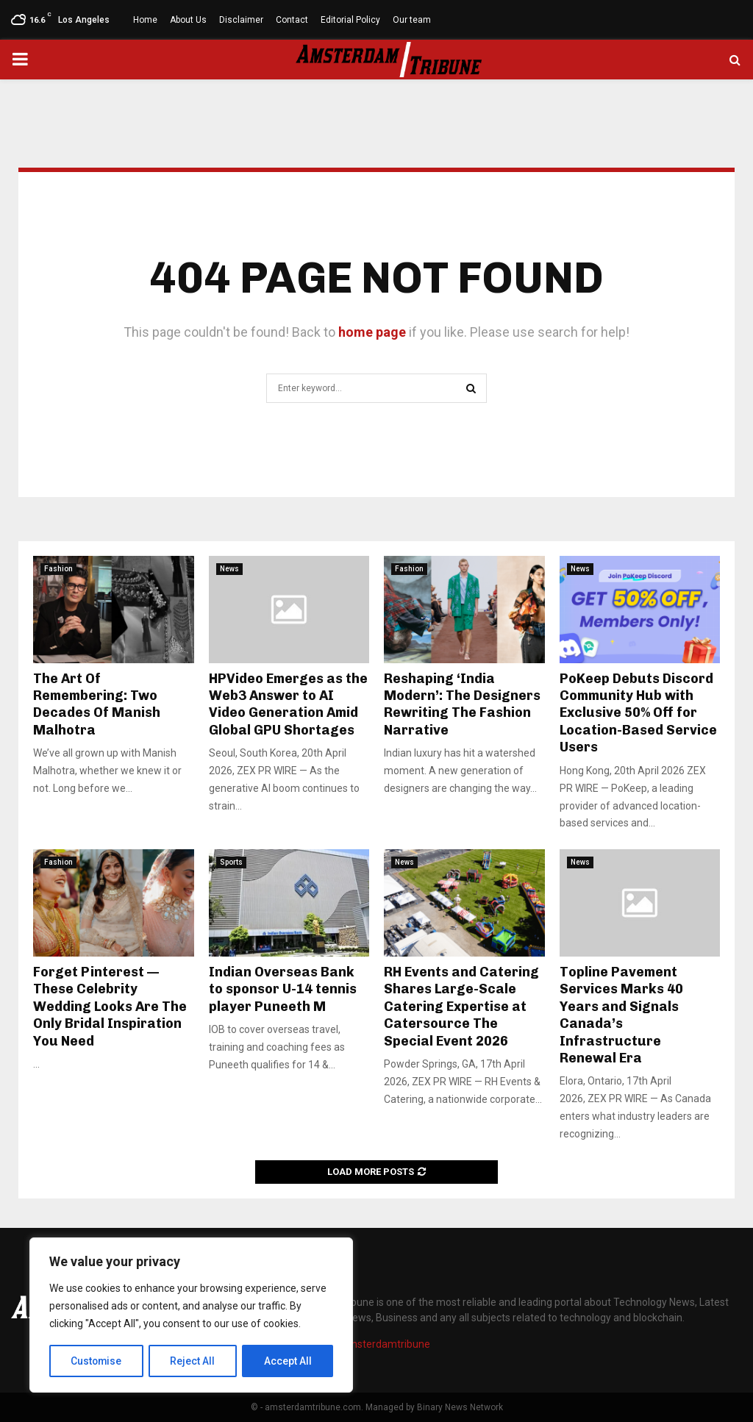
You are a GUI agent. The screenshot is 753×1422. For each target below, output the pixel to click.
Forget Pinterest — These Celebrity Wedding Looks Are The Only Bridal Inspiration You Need (110, 1006)
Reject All (193, 1361)
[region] (191, 1315)
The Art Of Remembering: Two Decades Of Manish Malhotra (96, 704)
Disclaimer (241, 20)
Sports (231, 862)
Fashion (58, 569)
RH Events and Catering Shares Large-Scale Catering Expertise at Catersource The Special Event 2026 (461, 1006)
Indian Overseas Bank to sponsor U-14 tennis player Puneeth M (283, 989)
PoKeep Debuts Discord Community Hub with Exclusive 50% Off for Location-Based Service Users (638, 713)
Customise (97, 1361)
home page (372, 332)
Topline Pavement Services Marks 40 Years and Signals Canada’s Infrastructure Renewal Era (621, 1015)
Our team (412, 20)
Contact (292, 20)
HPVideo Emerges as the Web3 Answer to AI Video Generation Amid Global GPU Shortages (288, 704)
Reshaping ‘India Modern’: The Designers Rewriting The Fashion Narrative (462, 704)
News (229, 569)
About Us (188, 20)
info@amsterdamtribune (372, 1344)
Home (145, 20)
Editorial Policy (350, 20)
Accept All (288, 1361)
